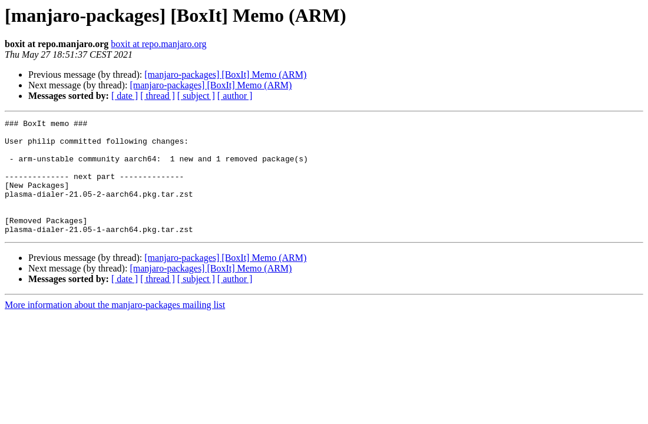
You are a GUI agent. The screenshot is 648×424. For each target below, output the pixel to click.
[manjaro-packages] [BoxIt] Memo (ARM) (225, 74)
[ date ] (124, 96)
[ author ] (235, 96)
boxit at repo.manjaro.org (158, 44)
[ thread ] (157, 96)
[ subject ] (196, 96)
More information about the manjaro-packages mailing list (115, 328)
